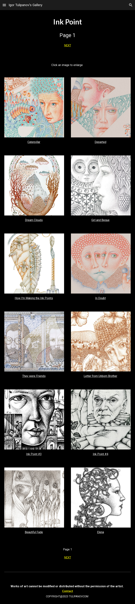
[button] (4, 5)
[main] (67, 33)
